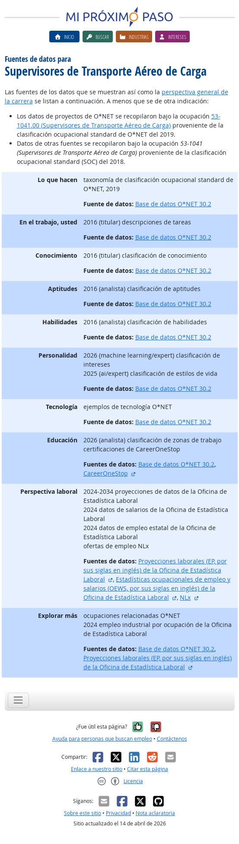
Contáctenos (172, 738)
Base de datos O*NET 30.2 (173, 204)
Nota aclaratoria (155, 813)
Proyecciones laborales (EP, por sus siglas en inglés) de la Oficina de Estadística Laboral (155, 570)
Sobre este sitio (82, 813)
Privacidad (118, 813)
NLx (185, 597)
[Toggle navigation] (18, 700)
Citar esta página (147, 769)
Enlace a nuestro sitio (96, 769)
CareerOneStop (105, 473)
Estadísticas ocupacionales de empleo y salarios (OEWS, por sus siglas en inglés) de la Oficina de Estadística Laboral (157, 588)
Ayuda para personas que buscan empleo (102, 738)
